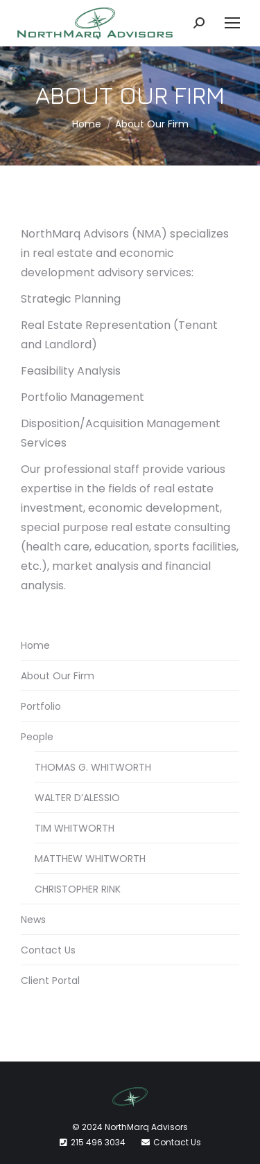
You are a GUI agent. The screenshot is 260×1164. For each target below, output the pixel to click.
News (33, 919)
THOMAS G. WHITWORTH (93, 767)
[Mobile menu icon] (232, 23)
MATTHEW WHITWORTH (90, 859)
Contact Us (48, 950)
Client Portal (50, 980)
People (37, 737)
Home (35, 645)
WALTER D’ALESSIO (77, 798)
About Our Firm (57, 676)
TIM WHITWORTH (74, 828)
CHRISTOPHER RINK (78, 889)
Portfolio (41, 706)
